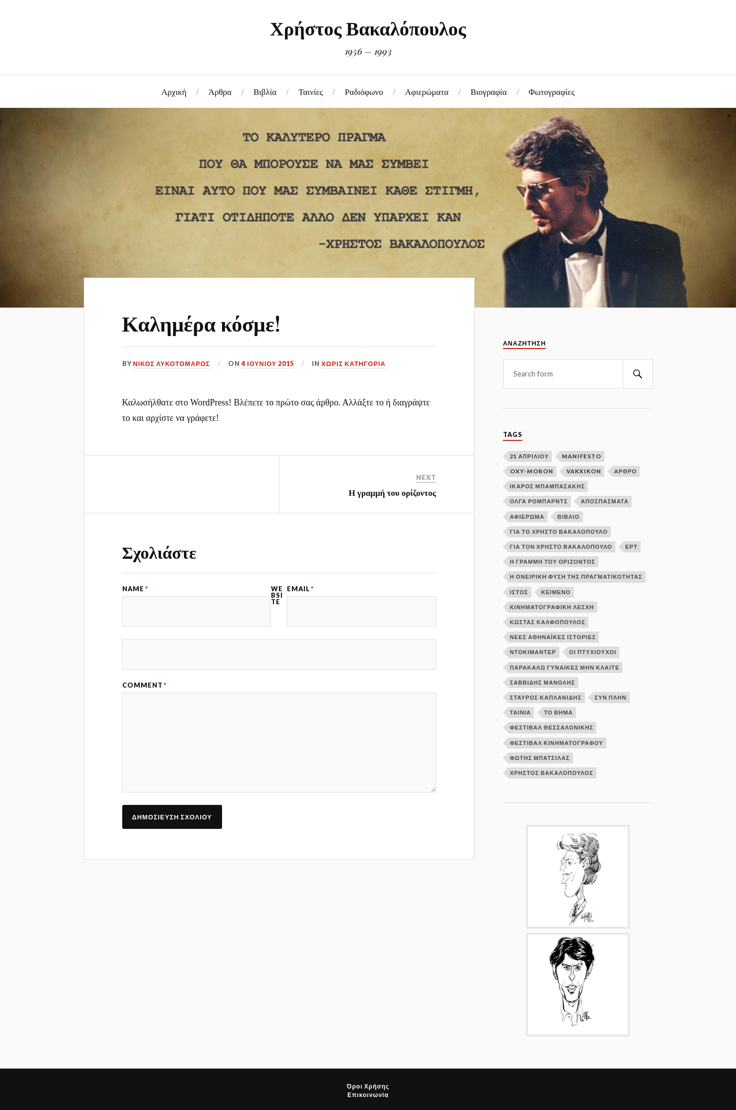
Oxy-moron (531, 471)
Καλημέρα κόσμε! (205, 322)
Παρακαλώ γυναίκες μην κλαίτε (565, 667)
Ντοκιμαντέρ (533, 652)
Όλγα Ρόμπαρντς (539, 501)
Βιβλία (264, 91)
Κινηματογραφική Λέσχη (552, 607)
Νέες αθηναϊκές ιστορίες (553, 637)
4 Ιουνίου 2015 (268, 364)
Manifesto (581, 456)
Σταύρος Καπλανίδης (546, 697)
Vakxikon (583, 471)
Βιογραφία (489, 91)
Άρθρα (220, 91)
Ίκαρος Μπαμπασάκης (547, 486)
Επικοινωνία (368, 1095)
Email (300, 589)
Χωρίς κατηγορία (354, 364)
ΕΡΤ (631, 546)
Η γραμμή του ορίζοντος (392, 492)
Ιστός (519, 592)
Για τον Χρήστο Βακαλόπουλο (561, 546)
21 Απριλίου (529, 456)
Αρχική (173, 91)
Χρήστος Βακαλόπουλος (368, 27)
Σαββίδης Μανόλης (542, 682)
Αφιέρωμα (527, 516)
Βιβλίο (568, 516)
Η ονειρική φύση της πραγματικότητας (576, 576)
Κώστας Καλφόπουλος (548, 622)
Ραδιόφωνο (364, 91)
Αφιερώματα (427, 91)
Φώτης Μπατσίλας (540, 757)
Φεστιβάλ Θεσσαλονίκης (552, 727)
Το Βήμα (558, 712)
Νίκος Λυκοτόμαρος (172, 364)
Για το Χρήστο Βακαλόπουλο (559, 531)
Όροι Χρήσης (368, 1086)
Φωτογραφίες (552, 91)
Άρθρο (625, 471)
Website (277, 595)
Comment (144, 685)
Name (135, 589)
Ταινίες (310, 91)
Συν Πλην (611, 697)
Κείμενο (556, 592)
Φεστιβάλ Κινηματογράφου (556, 743)
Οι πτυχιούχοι (593, 652)
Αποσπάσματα (605, 501)
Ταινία (520, 712)
